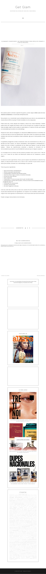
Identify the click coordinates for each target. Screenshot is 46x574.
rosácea (20, 547)
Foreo (33, 516)
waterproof (27, 558)
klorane (18, 524)
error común (19, 514)
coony (28, 508)
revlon (10, 547)
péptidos (30, 540)
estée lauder (30, 514)
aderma (29, 494)
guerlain (16, 518)
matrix (28, 531)
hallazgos (31, 518)
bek (33, 499)
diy (9, 512)
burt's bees (35, 503)
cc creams (14, 505)
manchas (26, 529)
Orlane (21, 538)
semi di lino (21, 548)
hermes (35, 519)
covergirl (10, 509)
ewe (14, 515)
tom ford (13, 553)
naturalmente (16, 536)
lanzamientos (26, 526)
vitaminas (34, 557)
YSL (11, 559)
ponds (20, 543)
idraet (31, 520)
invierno (35, 521)
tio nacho (33, 552)
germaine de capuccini (25, 517)
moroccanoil (18, 535)
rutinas (29, 547)
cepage (24, 505)
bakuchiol (28, 498)
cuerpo (25, 509)
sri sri (31, 550)
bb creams (11, 499)
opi (18, 538)
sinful (24, 549)
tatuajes (16, 551)
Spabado (24, 550)
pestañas (17, 541)
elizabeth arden (31, 513)
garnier (17, 517)
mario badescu (26, 530)
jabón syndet (19, 523)
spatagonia (27, 550)
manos (30, 529)
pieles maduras (27, 542)
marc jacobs (21, 530)
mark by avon (31, 530)
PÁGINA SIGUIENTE (5, 275)
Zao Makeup (14, 559)
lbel (34, 526)
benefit (24, 500)
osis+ (23, 538)
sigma (14, 549)
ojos (33, 537)
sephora (24, 548)
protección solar (25, 544)
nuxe (26, 537)
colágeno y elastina (18, 507)
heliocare (21, 519)
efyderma (11, 513)
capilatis (33, 504)
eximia (27, 515)
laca (14, 526)
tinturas (30, 552)
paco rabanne (29, 538)
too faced (19, 553)
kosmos (21, 524)
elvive (36, 513)
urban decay (22, 556)
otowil (25, 538)
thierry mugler (23, 552)
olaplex (35, 537)
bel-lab (35, 499)
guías (21, 518)
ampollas (26, 495)
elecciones (15, 513)
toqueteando (23, 553)
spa (21, 550)
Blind (34, 501)
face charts (11, 516)
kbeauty (28, 523)
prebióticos (32, 543)
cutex (28, 509)
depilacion (11, 510)
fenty (22, 516)
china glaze (23, 506)
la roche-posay (27, 525)
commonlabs (30, 507)
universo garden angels (13, 556)
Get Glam (23, 7)
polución (13, 543)
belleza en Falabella (18, 500)
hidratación (22, 520)
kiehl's (13, 524)
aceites (20, 494)
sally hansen (34, 547)
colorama (25, 507)
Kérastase (10, 524)
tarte (14, 551)
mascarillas (24, 531)
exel (15, 515)
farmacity (15, 516)
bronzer (27, 503)
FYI (14, 517)
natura (32, 535)
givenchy (11, 518)
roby (16, 547)
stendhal (33, 550)
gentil (20, 517)
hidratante (27, 520)
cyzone (31, 509)
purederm (11, 545)
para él (14, 539)
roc (17, 547)
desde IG (29, 510)
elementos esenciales (20, 513)
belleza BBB (12, 500)
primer (10, 544)
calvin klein (29, 504)
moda (15, 535)
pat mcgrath (18, 539)
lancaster (16, 526)
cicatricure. (27, 506)
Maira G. (29, 571)
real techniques (23, 545)
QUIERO (14, 545)
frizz (13, 517)
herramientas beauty (14, 520)
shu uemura (11, 549)
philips (24, 541)
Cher (16, 506)
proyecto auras (32, 544)
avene (18, 498)
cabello (15, 504)
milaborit (30, 533)
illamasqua (35, 520)
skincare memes (32, 549)
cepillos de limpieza (30, 505)
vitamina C (28, 557)
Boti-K (23, 503)
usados (26, 556)
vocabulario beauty (13, 558)
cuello (22, 509)
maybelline (11, 532)
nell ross (26, 536)
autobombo (15, 498)
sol (11, 550)
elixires (27, 513)
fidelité (28, 516)
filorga (31, 516)
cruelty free (18, 509)
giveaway (35, 517)
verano (32, 556)
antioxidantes (25, 497)
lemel (36, 526)
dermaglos (15, 510)
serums (28, 548)
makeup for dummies (20, 529)
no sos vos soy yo (19, 537)
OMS (15, 538)
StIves (36, 550)
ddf (33, 509)
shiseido (35, 548)
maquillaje (15, 530)
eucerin (35, 514)
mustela (22, 535)
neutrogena (34, 536)
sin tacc (22, 549)
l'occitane (31, 524)
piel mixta (11, 542)
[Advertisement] (23, 31)
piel (26, 541)
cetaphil (10, 506)
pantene (33, 538)
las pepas (31, 526)
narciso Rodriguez (26, 535)
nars (30, 535)
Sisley (26, 549)
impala (16, 521)
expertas (30, 515)
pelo (27, 539)
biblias (30, 500)
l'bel (29, 524)
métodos (32, 532)
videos (10, 557)
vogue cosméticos (21, 558)
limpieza (15, 528)
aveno (20, 498)
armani (32, 497)
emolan (15, 514)
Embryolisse (11, 514)
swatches (11, 551)
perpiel (10, 541)
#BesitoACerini (11, 494)
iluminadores (12, 522)
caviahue (10, 505)
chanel (14, 506)
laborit (12, 526)
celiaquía (18, 505)
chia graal (18, 506)
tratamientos (29, 553)
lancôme (19, 526)
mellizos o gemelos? (26, 532)
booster (20, 503)
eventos (11, 515)
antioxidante (18, 497)
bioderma (14, 501)
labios (31, 525)
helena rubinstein (16, 519)
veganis (30, 556)
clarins (30, 506)
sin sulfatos (17, 549)
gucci (14, 518)
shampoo (31, 548)
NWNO (29, 537)
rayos (19, 545)
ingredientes (29, 522)
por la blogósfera (24, 543)
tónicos (16, 553)
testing (19, 551)
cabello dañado (21, 504)
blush (13, 503)
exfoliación (19, 515)
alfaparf (16, 495)
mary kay (35, 530)
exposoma (35, 515)
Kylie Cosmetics (25, 524)
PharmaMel (21, 541)
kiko (15, 524)
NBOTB (21, 536)
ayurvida (25, 498)
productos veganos (16, 544)
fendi (21, 516)
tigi (25, 552)
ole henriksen (11, 538)
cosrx (36, 508)
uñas (19, 556)
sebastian (17, 548)
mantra (32, 529)
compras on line (20, 508)
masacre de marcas (13, 531)
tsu (23, 554)
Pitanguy (10, 543)
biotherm (25, 501)
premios (35, 543)
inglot (25, 521)
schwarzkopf (13, 548)
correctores (32, 508)
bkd (31, 501)
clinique (10, 507)
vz (25, 558)
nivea (15, 537)
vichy (36, 556)
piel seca (16, 542)
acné (26, 494)
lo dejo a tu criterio (22, 528)
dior (36, 510)
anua (30, 497)
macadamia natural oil (12, 529)
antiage (11, 497)
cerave (35, 505)
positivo (28, 543)
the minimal (18, 552)
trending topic (16, 555)
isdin (13, 523)
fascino (19, 516)
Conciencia (25, 508)
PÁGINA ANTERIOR (41, 275)
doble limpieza (15, 512)
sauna (10, 548)
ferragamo (25, 516)
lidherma (11, 528)
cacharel (26, 504)
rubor (25, 547)
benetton (27, 500)
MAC (36, 527)
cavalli (36, 504)
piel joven (34, 541)
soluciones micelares (16, 550)
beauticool (15, 499)
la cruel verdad (12, 525)
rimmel (14, 547)
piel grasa (30, 541)
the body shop (23, 551)
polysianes (16, 543)
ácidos (23, 494)
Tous (26, 553)
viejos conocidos (16, 557)
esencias (26, 514)
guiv (23, 518)
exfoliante (23, 515)
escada (23, 514)
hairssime (28, 518)
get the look (31, 517)
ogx (30, 537)
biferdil (33, 500)
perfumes (34, 540)
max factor (34, 531)
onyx (17, 538)
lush (29, 527)
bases (32, 498)
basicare (35, 498)
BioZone (28, 501)
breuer (25, 503)
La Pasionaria (17, 525)
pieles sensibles (34, 542)
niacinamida (11, 537)
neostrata (30, 536)
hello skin (26, 519)
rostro (22, 547)
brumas (31, 503)
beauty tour (26, 499)
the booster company (28, 551)
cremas (14, 509)
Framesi (10, 517)
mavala (30, 531)
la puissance (21, 525)
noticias (24, 537)
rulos (27, 547)
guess (19, 518)
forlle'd (35, 516)
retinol (35, 546)
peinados (24, 540)
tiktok (27, 552)
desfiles (33, 510)
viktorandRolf (23, 557)
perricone (13, 541)
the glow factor (13, 552)
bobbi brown (16, 503)
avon (23, 498)
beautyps (30, 499)
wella (33, 558)
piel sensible (20, 542)
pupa (36, 544)
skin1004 (28, 549)
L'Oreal (35, 524)
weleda (31, 558)
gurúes (25, 518)
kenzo (31, 523)
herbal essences (31, 519)
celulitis (21, 505)
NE (23, 536)
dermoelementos (24, 510)
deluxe (35, 509)
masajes (19, 531)
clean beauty (34, 506)
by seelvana (11, 504)
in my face (22, 521)
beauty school (20, 499)
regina (32, 545)
